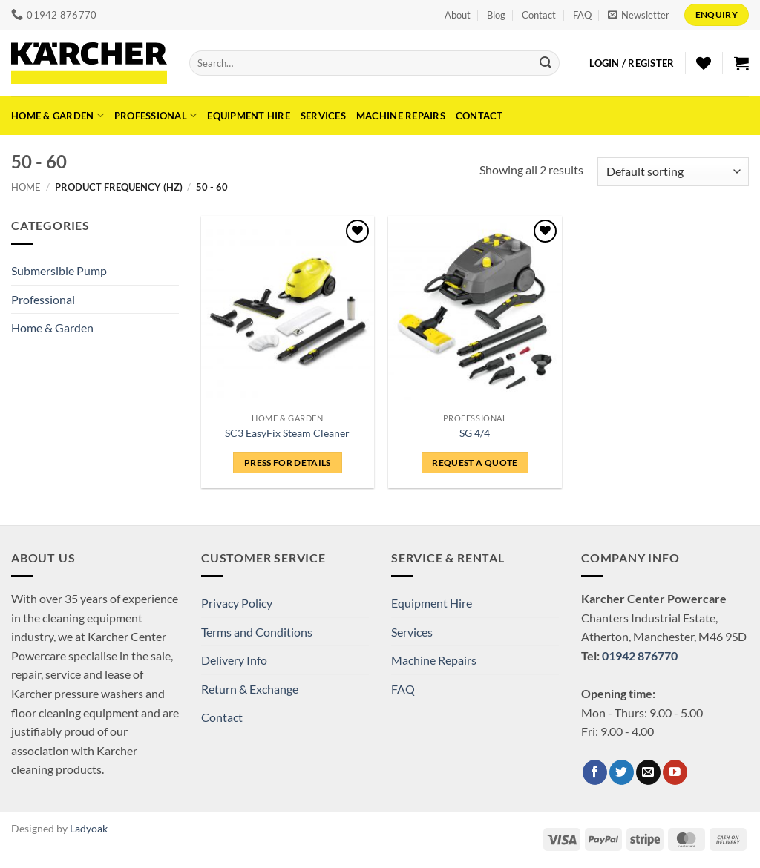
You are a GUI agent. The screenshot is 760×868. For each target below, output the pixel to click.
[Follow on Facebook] (595, 772)
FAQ (582, 15)
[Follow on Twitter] (621, 772)
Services (323, 116)
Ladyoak (89, 828)
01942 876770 (640, 655)
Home (26, 187)
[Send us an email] (648, 772)
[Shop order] (673, 171)
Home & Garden (57, 115)
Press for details (287, 462)
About (458, 15)
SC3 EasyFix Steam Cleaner (287, 433)
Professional (155, 115)
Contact (539, 15)
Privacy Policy (236, 603)
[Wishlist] (703, 63)
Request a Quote (474, 462)
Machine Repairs (400, 116)
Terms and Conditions (256, 632)
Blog (496, 15)
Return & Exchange (249, 689)
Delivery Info (234, 660)
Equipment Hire (248, 116)
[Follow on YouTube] (675, 772)
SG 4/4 (474, 433)
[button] (638, 14)
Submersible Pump (59, 270)
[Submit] (545, 63)
